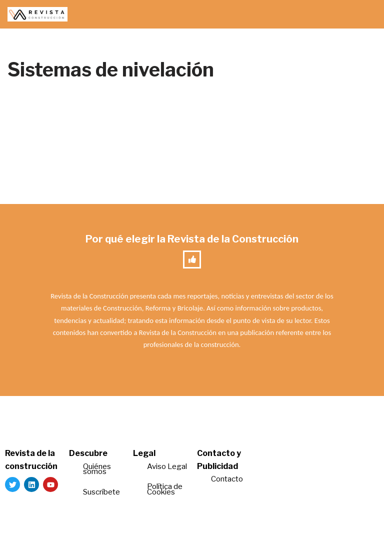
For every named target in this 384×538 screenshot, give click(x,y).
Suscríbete (102, 492)
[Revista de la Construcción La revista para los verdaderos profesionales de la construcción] (38, 14)
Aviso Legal (167, 466)
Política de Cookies (164, 489)
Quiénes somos (97, 469)
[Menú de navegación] (364, 14)
